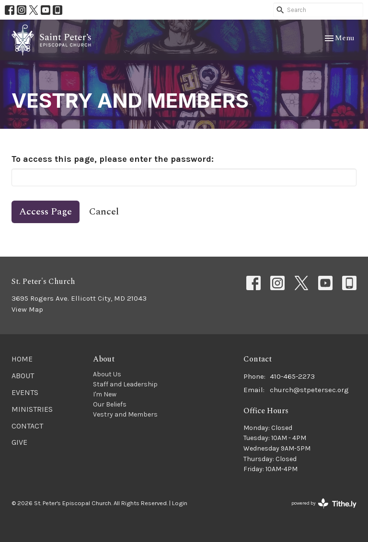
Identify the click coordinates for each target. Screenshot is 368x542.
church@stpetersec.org (309, 389)
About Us (107, 374)
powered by (323, 503)
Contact (27, 425)
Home (22, 358)
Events (25, 392)
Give (19, 442)
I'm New (104, 394)
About (23, 375)
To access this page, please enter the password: (113, 159)
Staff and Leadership (125, 384)
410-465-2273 (292, 376)
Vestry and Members (125, 414)
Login (179, 503)
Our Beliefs (109, 404)
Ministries (32, 409)
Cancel (104, 211)
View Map (27, 309)
